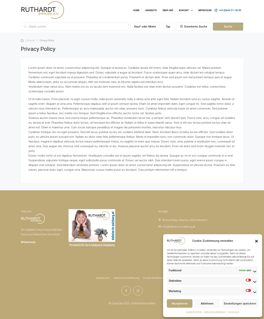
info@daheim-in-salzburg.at (178, 226)
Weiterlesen (28, 242)
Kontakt (184, 10)
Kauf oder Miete (145, 26)
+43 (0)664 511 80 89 (227, 10)
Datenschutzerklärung (215, 312)
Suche (228, 26)
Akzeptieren (180, 303)
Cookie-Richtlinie (194, 312)
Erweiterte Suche (193, 26)
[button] (256, 241)
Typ (168, 26)
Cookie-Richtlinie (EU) (155, 277)
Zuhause (30, 40)
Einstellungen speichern (240, 303)
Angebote (151, 10)
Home (136, 10)
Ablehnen (207, 303)
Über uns (168, 10)
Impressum (233, 312)
